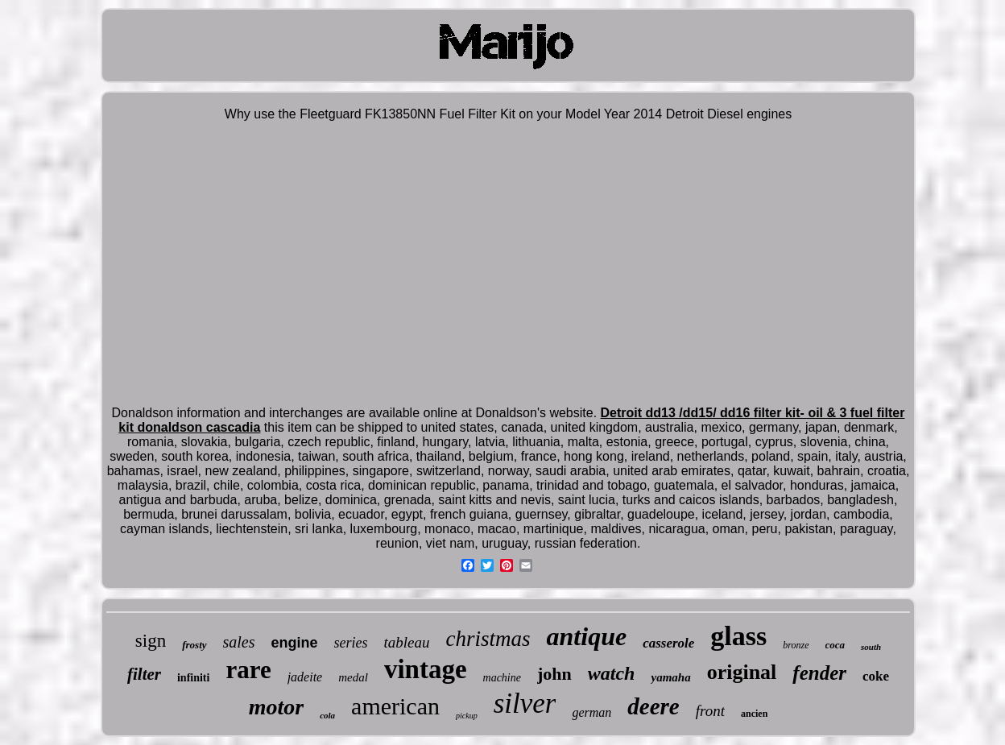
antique (587, 636)
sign (150, 641)
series (351, 643)
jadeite (305, 677)
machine (502, 678)
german (591, 712)
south (871, 647)
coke (875, 676)
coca (835, 645)
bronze (796, 645)
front (710, 710)
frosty (194, 645)
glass (738, 636)
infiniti (193, 678)
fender (819, 673)
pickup (467, 715)
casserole (668, 643)
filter (144, 674)
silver (525, 703)
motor (276, 706)
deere (653, 706)
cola (327, 715)
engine (294, 643)
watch (611, 673)
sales (239, 642)
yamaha (670, 677)
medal (353, 677)
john (554, 674)
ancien (754, 713)
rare (248, 670)
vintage (425, 669)
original (742, 672)
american (395, 706)
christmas (488, 639)
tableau (407, 642)
